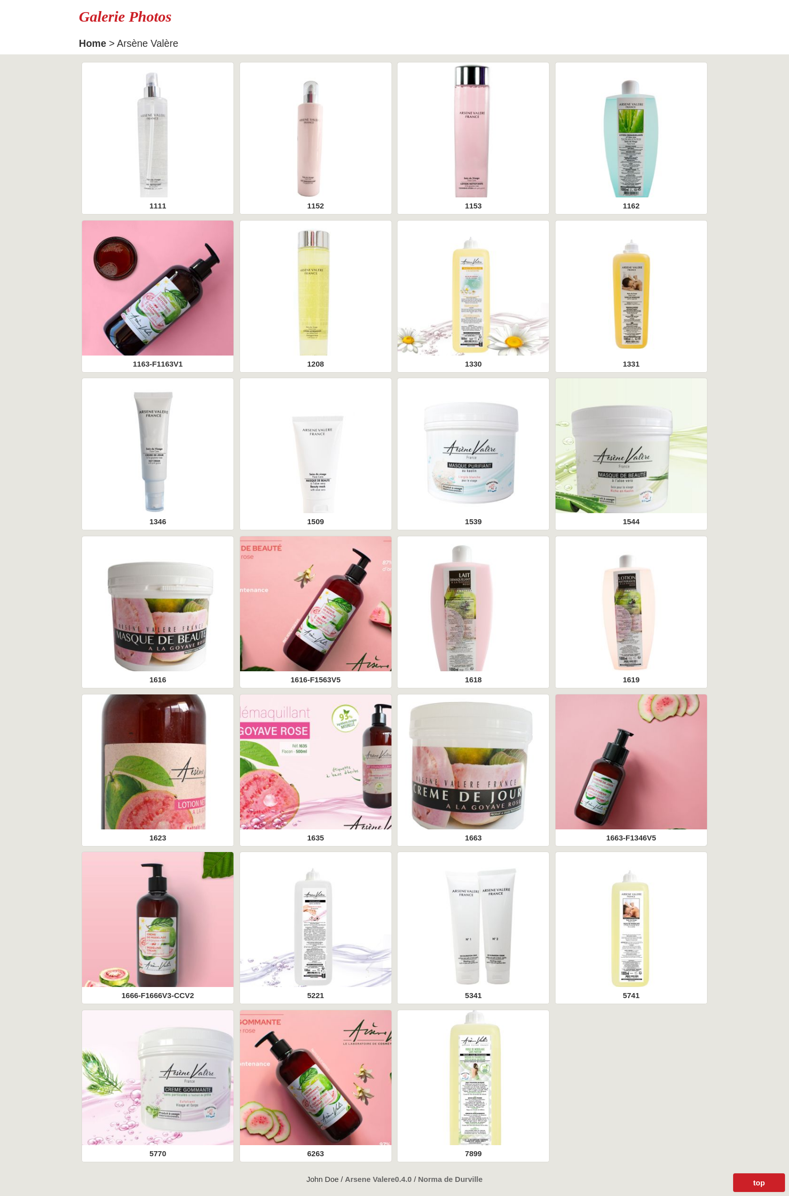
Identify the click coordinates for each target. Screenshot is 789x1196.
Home (92, 43)
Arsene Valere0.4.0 (379, 1179)
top (759, 1182)
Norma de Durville (450, 1179)
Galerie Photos (125, 16)
